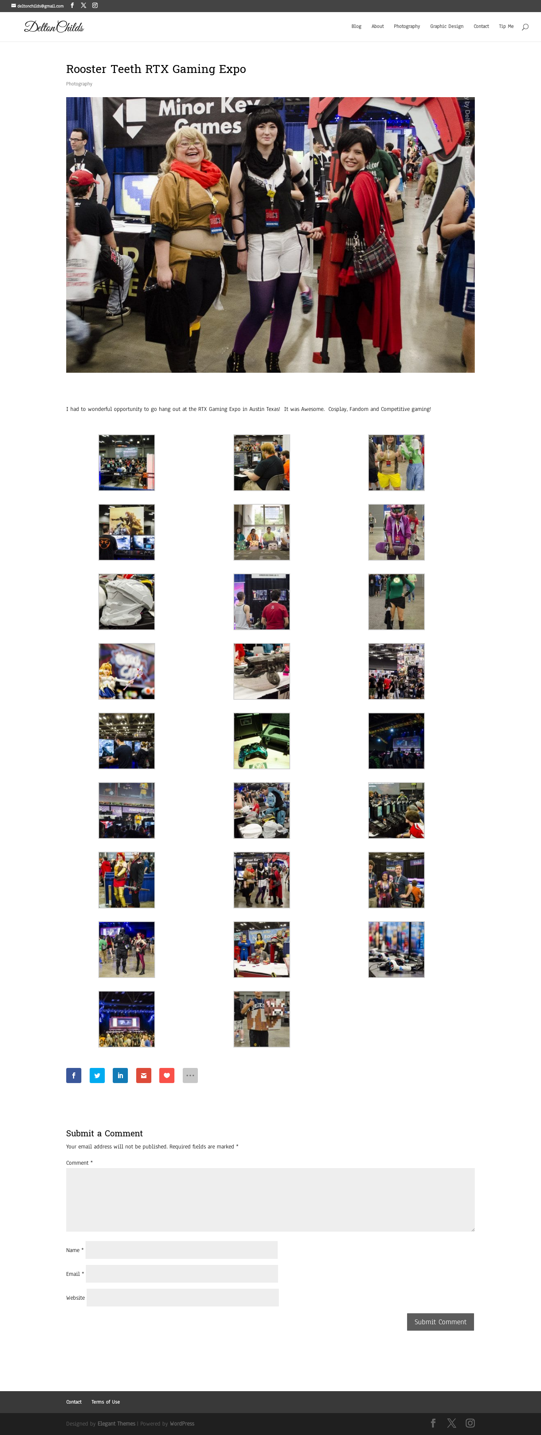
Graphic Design (446, 27)
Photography (407, 27)
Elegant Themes (116, 1423)
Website (75, 1298)
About (378, 27)
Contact (481, 27)
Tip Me (506, 27)
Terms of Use (106, 1402)
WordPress (182, 1423)
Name (75, 1250)
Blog (356, 27)
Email (75, 1274)
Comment (79, 1163)
